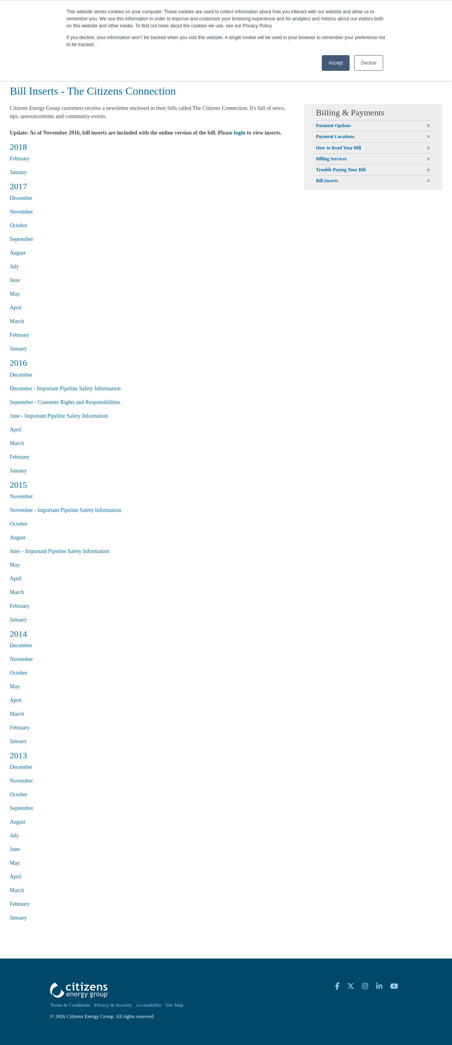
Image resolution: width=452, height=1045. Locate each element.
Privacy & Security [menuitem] (113, 1005)
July (14, 266)
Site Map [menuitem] (174, 1005)
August (17, 253)
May (15, 294)
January (18, 172)
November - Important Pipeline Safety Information (65, 510)
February (20, 159)
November (21, 212)
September (21, 239)
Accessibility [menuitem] (148, 1005)
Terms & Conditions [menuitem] (70, 1005)
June (15, 280)
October (18, 225)
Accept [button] (335, 63)
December (21, 198)
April (16, 308)
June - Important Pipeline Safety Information (59, 416)
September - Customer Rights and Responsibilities (65, 402)
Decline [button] (369, 63)
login (240, 133)
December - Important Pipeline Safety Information (65, 388)
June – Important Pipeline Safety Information (59, 551)
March (17, 321)
